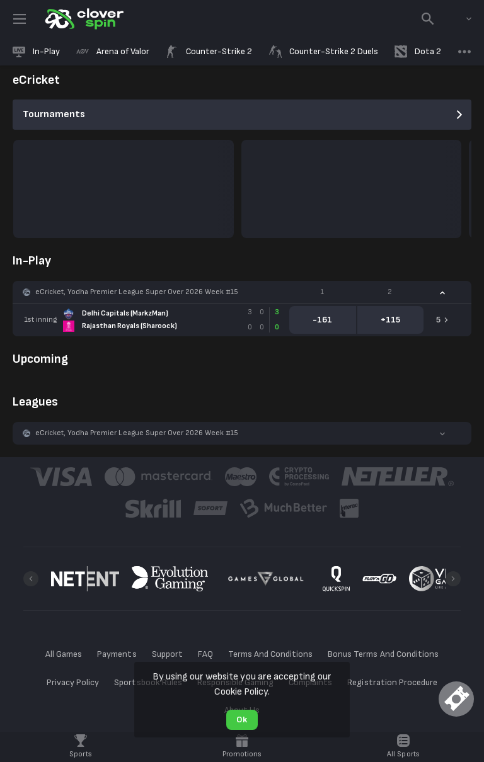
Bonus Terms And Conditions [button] (383, 654)
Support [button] (167, 654)
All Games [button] (63, 654)
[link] (83, 18)
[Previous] (30, 578)
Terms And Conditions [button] (270, 654)
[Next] (453, 578)
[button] (242, 292)
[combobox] (459, 18)
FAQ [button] (205, 654)
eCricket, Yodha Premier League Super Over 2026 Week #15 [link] (136, 292)
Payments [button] (116, 654)
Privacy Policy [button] (73, 682)
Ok (241, 719)
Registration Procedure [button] (392, 682)
